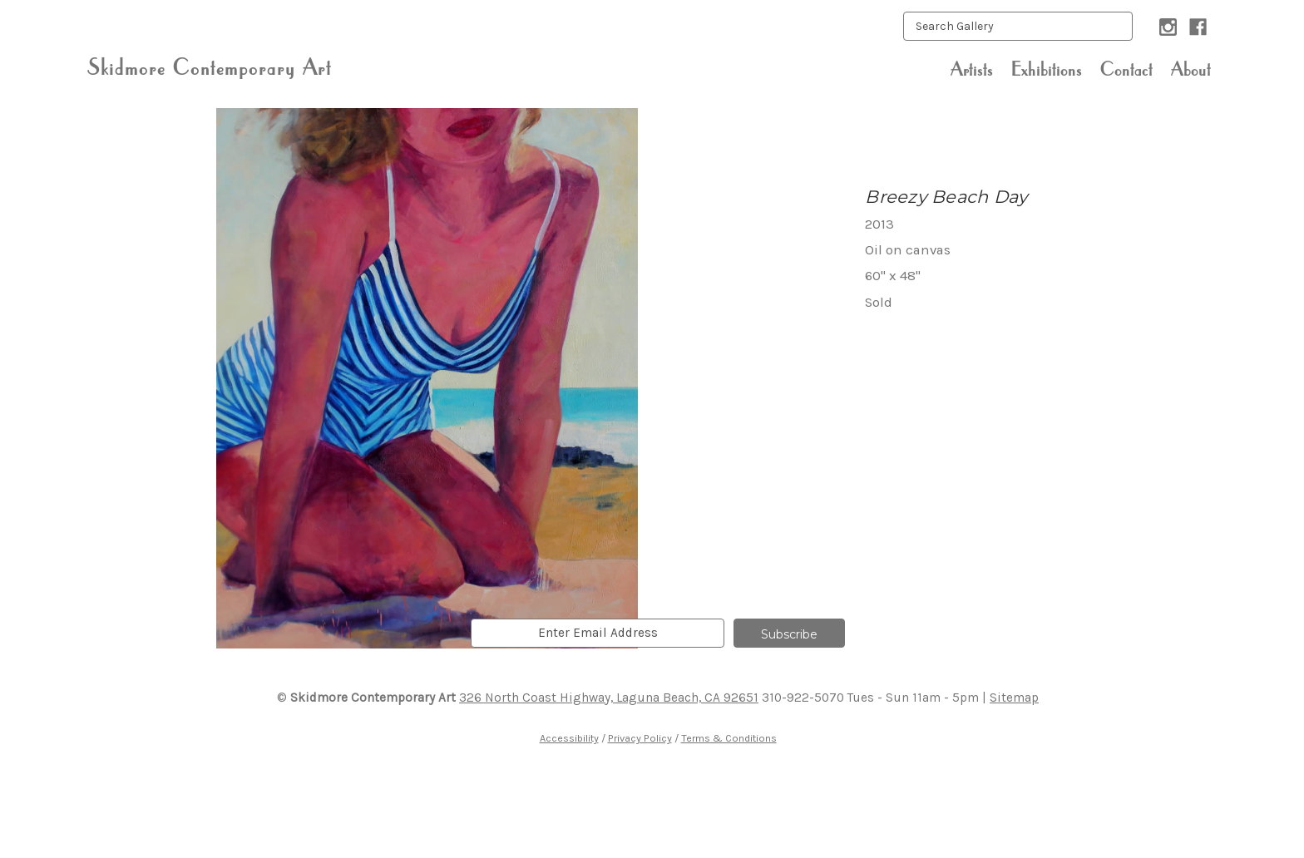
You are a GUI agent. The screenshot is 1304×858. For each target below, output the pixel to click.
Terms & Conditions (729, 738)
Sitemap (1014, 697)
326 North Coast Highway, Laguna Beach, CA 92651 (608, 697)
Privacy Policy (640, 738)
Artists (972, 69)
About (1191, 69)
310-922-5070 (803, 697)
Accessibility (569, 738)
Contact (1126, 69)
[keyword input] (1018, 26)
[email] (597, 633)
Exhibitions (1046, 69)
